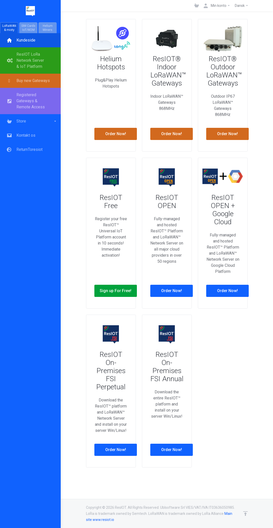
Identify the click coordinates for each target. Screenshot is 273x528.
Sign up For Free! (115, 290)
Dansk (241, 6)
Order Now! (115, 133)
